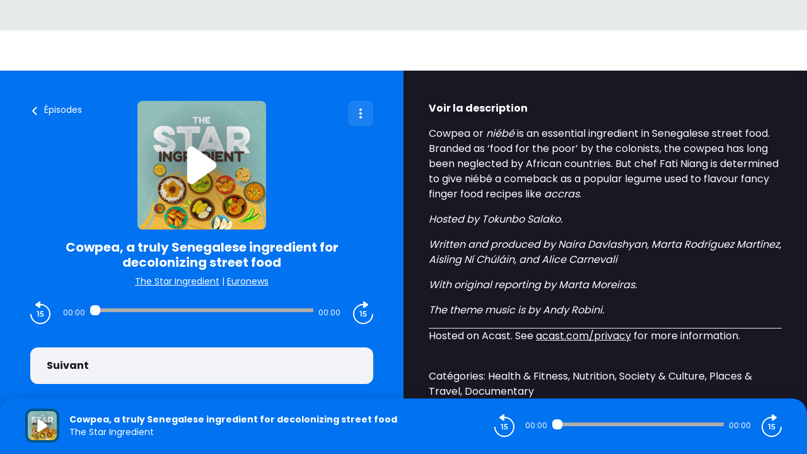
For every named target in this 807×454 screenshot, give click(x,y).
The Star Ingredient (177, 281)
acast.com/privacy (583, 336)
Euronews (248, 281)
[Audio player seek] (201, 310)
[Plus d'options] (360, 113)
